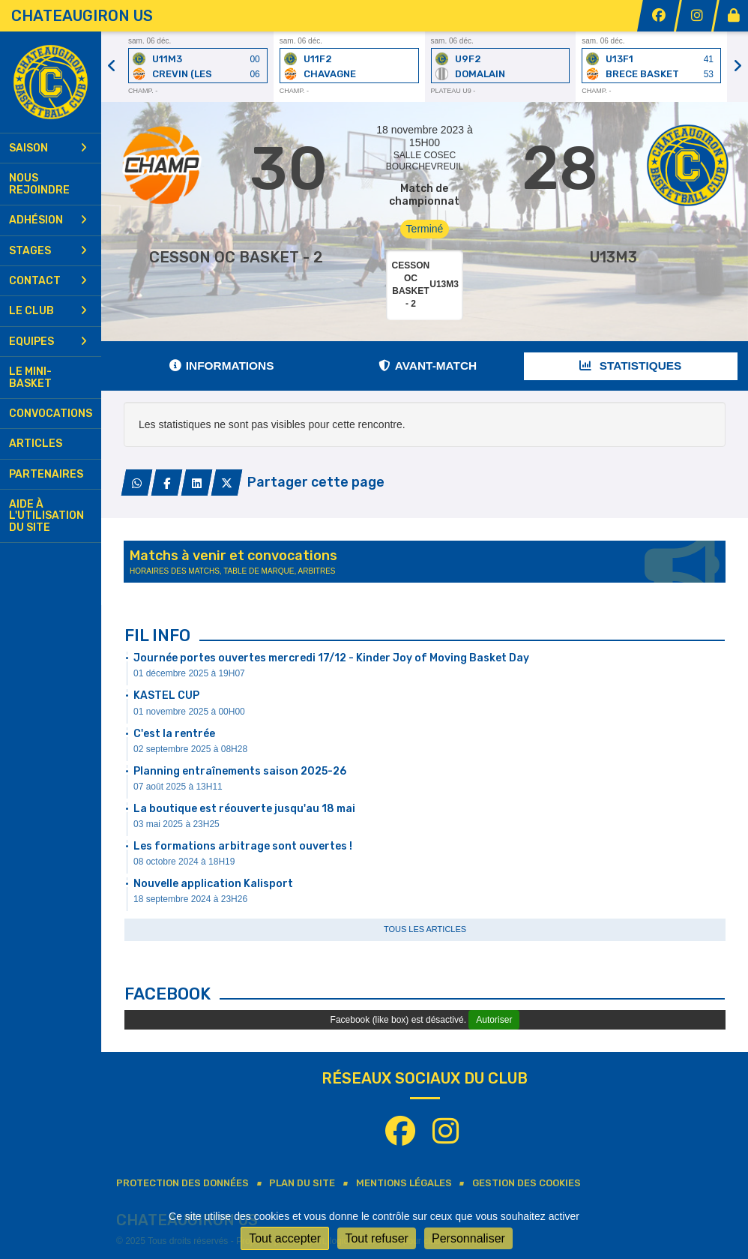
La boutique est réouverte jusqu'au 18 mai (244, 808)
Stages (48, 250)
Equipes (48, 341)
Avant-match (427, 365)
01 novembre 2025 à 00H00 (189, 711)
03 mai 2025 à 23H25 (176, 824)
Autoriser (494, 1020)
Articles (35, 443)
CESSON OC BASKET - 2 (236, 257)
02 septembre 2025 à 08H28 (190, 749)
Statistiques (630, 365)
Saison (48, 148)
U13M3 (613, 257)
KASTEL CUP (166, 695)
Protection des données (182, 1183)
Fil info (157, 635)
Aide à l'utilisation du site (46, 516)
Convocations (50, 413)
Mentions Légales (404, 1183)
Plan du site (302, 1183)
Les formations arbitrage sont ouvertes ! (242, 846)
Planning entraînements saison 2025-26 (239, 771)
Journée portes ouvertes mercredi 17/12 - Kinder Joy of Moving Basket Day (331, 658)
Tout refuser (376, 1238)
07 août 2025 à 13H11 (178, 786)
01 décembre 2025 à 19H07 (189, 673)
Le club (48, 310)
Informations (221, 365)
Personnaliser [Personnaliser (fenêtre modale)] (468, 1238)
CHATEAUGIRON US (82, 16)
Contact (48, 280)
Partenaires (46, 474)
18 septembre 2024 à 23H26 (190, 899)
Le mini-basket (30, 377)
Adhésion (48, 220)
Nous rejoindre (39, 184)
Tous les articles (425, 929)
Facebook (167, 994)
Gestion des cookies (526, 1183)
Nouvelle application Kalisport (213, 883)
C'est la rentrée (174, 733)
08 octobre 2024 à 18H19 (184, 861)
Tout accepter (285, 1238)
